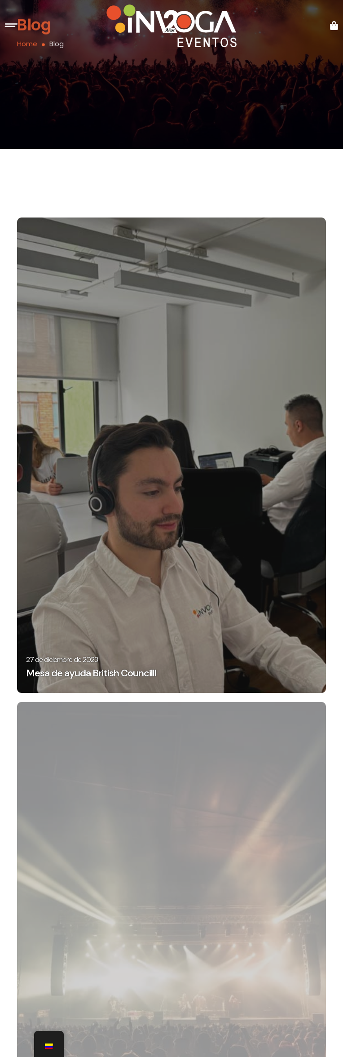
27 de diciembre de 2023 (62, 659)
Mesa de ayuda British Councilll (91, 673)
